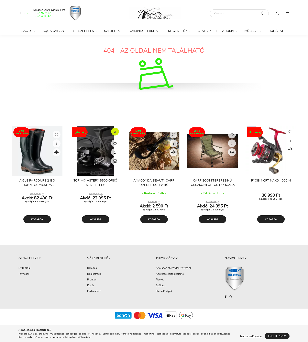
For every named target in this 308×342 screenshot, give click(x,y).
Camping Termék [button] (144, 31)
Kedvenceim (94, 291)
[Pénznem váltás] (23, 13)
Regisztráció (94, 274)
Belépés (92, 268)
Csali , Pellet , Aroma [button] (216, 31)
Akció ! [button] (27, 31)
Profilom (92, 279)
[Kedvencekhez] (56, 134)
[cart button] (288, 13)
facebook (225, 297)
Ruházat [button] (276, 31)
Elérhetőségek (164, 291)
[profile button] (277, 13)
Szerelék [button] (112, 31)
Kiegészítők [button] (178, 31)
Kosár (90, 285)
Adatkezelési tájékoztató (170, 274)
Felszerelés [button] (84, 31)
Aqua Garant (54, 31)
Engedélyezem (277, 336)
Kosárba (37, 219)
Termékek (23, 274)
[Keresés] (239, 13)
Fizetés (160, 279)
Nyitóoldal (24, 268)
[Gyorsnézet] (56, 143)
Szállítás (161, 285)
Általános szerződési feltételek (173, 268)
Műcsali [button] (251, 31)
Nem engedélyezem (251, 336)
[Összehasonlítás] (56, 152)
